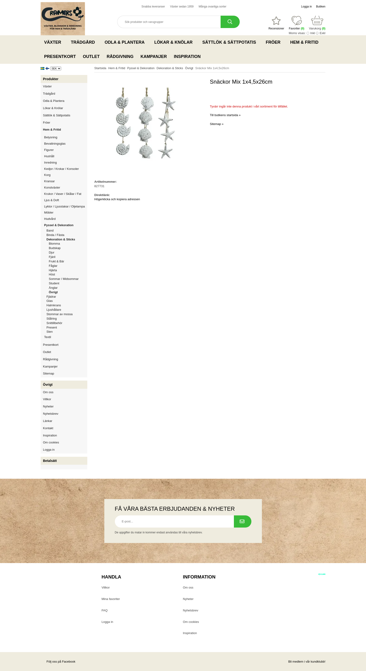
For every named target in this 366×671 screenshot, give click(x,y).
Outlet (91, 56)
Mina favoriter (111, 599)
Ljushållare (53, 309)
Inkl (312, 33)
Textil (47, 337)
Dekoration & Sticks (66, 239)
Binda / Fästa (55, 235)
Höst (52, 274)
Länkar (47, 421)
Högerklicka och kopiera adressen (117, 199)
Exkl (322, 33)
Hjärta (53, 270)
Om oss (48, 392)
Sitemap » (217, 124)
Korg (47, 175)
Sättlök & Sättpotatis (230, 42)
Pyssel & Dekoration (65, 225)
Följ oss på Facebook (58, 661)
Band (49, 230)
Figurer (65, 150)
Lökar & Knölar (174, 42)
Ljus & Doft (65, 200)
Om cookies (51, 442)
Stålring (51, 318)
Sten (49, 331)
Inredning (65, 162)
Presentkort (60, 56)
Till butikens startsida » (225, 115)
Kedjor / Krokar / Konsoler (61, 169)
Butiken (320, 6)
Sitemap (48, 373)
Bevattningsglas (55, 143)
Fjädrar (51, 296)
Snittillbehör (54, 323)
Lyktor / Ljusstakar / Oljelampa (65, 206)
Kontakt (48, 428)
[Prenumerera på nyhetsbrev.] (242, 521)
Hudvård (50, 219)
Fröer (274, 42)
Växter (54, 42)
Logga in (306, 6)
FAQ (105, 610)
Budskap (55, 248)
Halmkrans (53, 305)
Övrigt (53, 292)
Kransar (49, 181)
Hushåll (65, 156)
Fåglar (53, 266)
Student (54, 283)
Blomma (54, 243)
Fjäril (52, 257)
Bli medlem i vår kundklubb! (306, 661)
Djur (51, 252)
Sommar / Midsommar (64, 279)
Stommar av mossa (59, 314)
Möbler (48, 212)
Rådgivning (120, 56)
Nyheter (48, 406)
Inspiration (187, 56)
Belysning (65, 137)
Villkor (47, 399)
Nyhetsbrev (50, 413)
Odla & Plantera (126, 42)
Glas (49, 301)
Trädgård (84, 42)
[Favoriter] (276, 23)
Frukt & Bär (56, 261)
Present (51, 327)
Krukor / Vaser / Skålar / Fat (65, 194)
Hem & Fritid (305, 42)
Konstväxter (65, 187)
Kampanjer (154, 56)
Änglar (53, 287)
